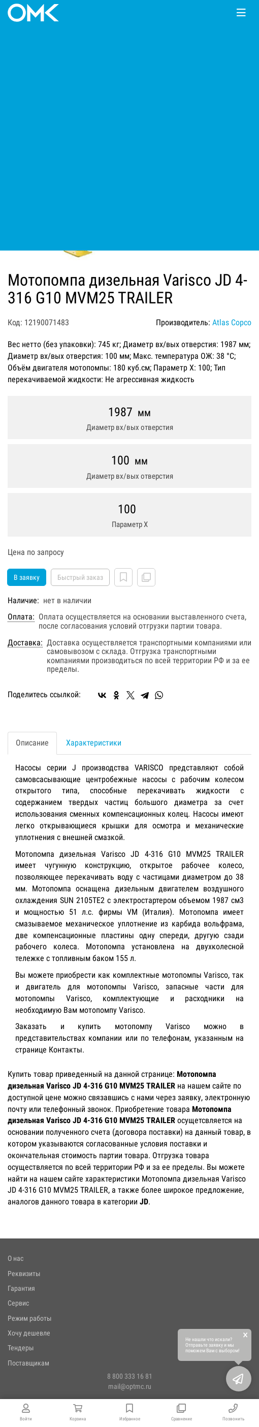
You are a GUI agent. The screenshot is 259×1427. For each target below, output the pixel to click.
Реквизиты (24, 1273)
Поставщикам (28, 1363)
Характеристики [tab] (93, 743)
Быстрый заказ (80, 577)
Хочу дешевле (29, 1333)
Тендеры (21, 1348)
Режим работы (30, 1318)
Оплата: (21, 617)
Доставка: (25, 642)
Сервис (18, 1303)
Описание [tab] (32, 743)
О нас (15, 1258)
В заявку (27, 577)
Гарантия (21, 1288)
